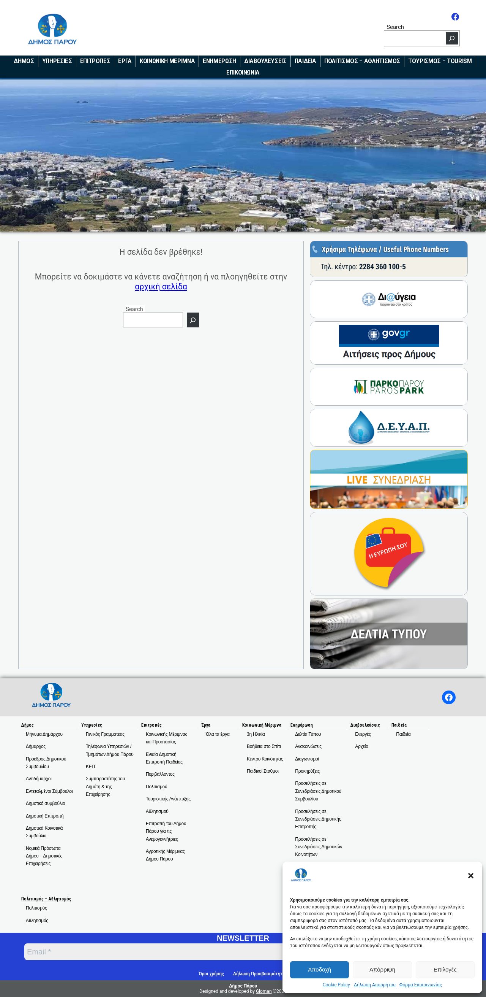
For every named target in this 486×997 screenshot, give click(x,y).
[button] (471, 876)
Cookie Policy (336, 984)
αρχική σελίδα (161, 286)
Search (395, 27)
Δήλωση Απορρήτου (375, 984)
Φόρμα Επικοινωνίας (420, 984)
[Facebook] (455, 16)
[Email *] (193, 951)
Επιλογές (445, 969)
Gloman (264, 991)
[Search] (452, 38)
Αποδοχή (319, 969)
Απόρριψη (382, 969)
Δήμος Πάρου (243, 986)
